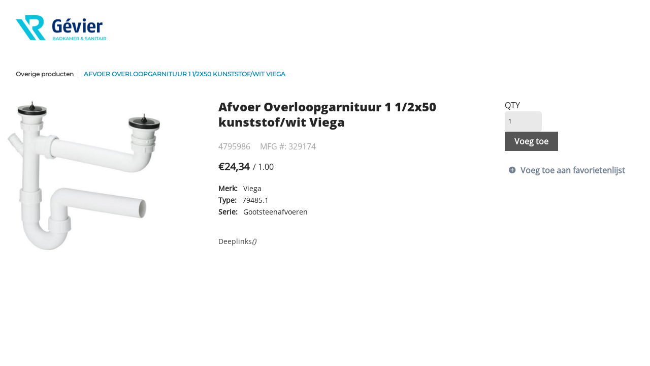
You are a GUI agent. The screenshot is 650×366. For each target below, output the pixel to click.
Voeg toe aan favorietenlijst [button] (573, 170)
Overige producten (45, 74)
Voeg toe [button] (531, 141)
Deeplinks (237, 241)
